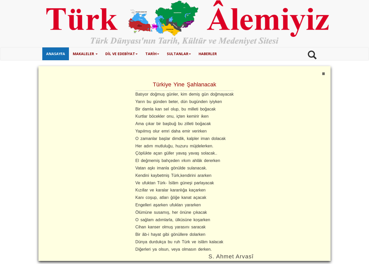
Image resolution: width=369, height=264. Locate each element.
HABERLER (208, 53)
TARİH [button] (152, 53)
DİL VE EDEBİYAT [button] (121, 53)
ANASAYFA (55, 53)
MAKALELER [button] (85, 53)
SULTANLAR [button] (179, 53)
